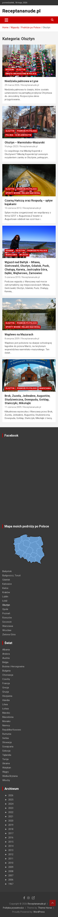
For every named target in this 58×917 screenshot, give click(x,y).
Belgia (5, 662)
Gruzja (5, 691)
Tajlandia (6, 755)
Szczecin (7, 621)
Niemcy (6, 725)
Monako (6, 721)
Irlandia (6, 700)
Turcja (5, 759)
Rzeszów (7, 617)
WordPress (39, 911)
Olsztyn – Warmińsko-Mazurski (25, 142)
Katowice (7, 584)
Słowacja (7, 742)
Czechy (6, 679)
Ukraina (6, 763)
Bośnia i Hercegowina (13, 666)
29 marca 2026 (12, 85)
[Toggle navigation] (6, 20)
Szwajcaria (7, 746)
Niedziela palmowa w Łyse (21, 81)
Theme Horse (45, 907)
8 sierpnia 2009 (12, 338)
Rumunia (6, 734)
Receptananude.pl (21, 11)
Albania (6, 649)
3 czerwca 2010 (12, 277)
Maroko (6, 712)
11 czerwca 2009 (13, 407)
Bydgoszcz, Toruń (11, 575)
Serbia (5, 738)
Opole (5, 609)
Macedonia (7, 717)
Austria (6, 658)
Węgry (5, 771)
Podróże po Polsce (27, 131)
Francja (6, 683)
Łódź (4, 600)
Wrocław (6, 630)
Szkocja (6, 750)
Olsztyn (20, 70)
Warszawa (11, 255)
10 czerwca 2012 (13, 208)
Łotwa (5, 708)
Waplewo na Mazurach (19, 334)
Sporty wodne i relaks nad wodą (23, 193)
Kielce (5, 588)
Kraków (6, 592)
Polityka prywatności (13, 907)
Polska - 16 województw (18, 135)
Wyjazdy (23, 255)
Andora (6, 653)
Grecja (5, 687)
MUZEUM (10, 70)
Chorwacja (7, 675)
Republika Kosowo (11, 729)
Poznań (6, 613)
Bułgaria (6, 670)
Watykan (6, 767)
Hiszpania (7, 696)
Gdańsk (9, 251)
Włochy (6, 780)
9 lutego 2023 (11, 146)
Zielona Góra (8, 634)
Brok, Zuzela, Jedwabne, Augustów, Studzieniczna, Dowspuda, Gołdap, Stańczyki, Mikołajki (27, 399)
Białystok (7, 571)
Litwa (5, 704)
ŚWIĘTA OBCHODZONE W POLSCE (21, 74)
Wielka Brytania (10, 776)
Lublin (5, 596)
